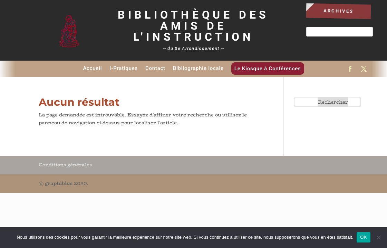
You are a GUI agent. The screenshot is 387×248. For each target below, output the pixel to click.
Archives (338, 11)
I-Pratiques (123, 68)
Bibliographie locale (198, 68)
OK (363, 237)
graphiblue (58, 183)
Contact (155, 68)
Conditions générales (65, 164)
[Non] (378, 237)
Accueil (92, 68)
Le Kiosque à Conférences (267, 68)
